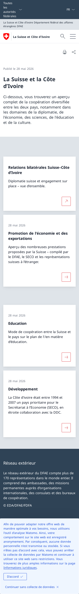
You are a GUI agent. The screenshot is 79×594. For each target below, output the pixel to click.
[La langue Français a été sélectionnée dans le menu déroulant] (71, 9)
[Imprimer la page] (64, 52)
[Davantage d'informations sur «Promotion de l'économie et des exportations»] (66, 277)
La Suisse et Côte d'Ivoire (31, 37)
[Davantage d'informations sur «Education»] (66, 356)
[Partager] (73, 52)
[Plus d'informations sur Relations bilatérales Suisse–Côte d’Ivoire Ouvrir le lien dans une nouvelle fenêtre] (66, 201)
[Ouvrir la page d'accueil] (26, 36)
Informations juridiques (20, 568)
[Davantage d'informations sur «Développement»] (66, 427)
